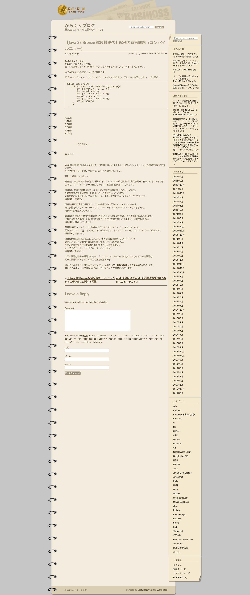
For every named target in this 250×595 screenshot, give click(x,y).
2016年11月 (178, 356)
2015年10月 (178, 389)
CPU (175, 435)
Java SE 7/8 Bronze (158, 53)
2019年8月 (178, 239)
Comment (69, 313)
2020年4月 (178, 214)
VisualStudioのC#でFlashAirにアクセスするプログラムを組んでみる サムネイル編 (185, 139)
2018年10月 (178, 272)
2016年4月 (178, 372)
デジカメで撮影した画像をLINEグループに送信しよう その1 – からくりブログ (186, 158)
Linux (175, 489)
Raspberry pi (179, 514)
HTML (176, 460)
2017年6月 (178, 326)
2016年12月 (178, 351)
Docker (176, 439)
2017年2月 (178, 343)
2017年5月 (178, 331)
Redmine (177, 518)
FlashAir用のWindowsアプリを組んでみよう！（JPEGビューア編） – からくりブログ (186, 146)
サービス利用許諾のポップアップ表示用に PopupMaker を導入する (185, 78)
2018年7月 (178, 281)
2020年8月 (178, 197)
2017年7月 (178, 322)
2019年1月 (178, 260)
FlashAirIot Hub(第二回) (184, 154)
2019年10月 (178, 235)
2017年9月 (178, 314)
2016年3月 (178, 376)
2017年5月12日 (72, 53)
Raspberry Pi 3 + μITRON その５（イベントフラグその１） (185, 121)
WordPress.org (180, 577)
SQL (175, 527)
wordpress (178, 543)
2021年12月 (178, 185)
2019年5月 (178, 251)
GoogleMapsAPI (180, 456)
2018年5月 (178, 289)
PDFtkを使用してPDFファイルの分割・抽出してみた (185, 55)
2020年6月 (178, 206)
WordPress (162, 590)
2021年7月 (178, 189)
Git (174, 448)
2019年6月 (178, 247)
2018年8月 (178, 276)
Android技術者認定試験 (184, 414)
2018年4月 (178, 293)
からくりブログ (80, 24)
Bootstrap (177, 418)
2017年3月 (178, 339)
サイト (68, 373)
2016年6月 (178, 364)
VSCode (177, 535)
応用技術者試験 (180, 548)
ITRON (176, 464)
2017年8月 (178, 318)
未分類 (176, 552)
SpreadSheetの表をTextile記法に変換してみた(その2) (186, 86)
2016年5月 (178, 368)
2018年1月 (178, 306)
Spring (176, 523)
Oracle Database (181, 502)
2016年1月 (178, 385)
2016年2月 (178, 380)
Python (176, 510)
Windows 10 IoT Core (183, 539)
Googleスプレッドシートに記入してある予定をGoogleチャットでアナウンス (186, 63)
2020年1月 (178, 222)
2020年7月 (178, 201)
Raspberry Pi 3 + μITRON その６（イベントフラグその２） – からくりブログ (185, 127)
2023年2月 (178, 176)
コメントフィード (181, 573)
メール (68, 365)
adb (175, 406)
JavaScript (178, 477)
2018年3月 (178, 297)
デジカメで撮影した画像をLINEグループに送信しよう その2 (186, 103)
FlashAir (177, 443)
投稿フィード (179, 569)
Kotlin (175, 481)
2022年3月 (178, 181)
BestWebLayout (145, 590)
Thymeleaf (178, 531)
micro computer (180, 498)
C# (174, 427)
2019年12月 (178, 226)
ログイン (177, 565)
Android (176, 410)
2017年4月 (178, 335)
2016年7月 (178, 360)
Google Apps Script (182, 452)
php (175, 506)
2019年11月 (178, 231)
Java (175, 468)
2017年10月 (178, 310)
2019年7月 (178, 243)
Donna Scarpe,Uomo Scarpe (183, 113)
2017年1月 (178, 347)
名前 (67, 356)
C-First (176, 431)
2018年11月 (178, 268)
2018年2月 (178, 301)
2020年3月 (178, 218)
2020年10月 (178, 193)
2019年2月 (178, 256)
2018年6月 (178, 285)
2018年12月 (178, 264)
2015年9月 (178, 393)
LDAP (176, 485)
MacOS (176, 493)
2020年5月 (178, 210)
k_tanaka (142, 53)
